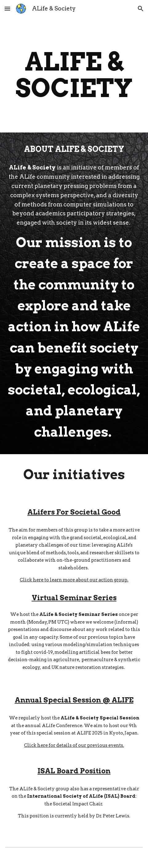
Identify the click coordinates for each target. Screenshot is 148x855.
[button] (7, 8)
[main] (74, 75)
